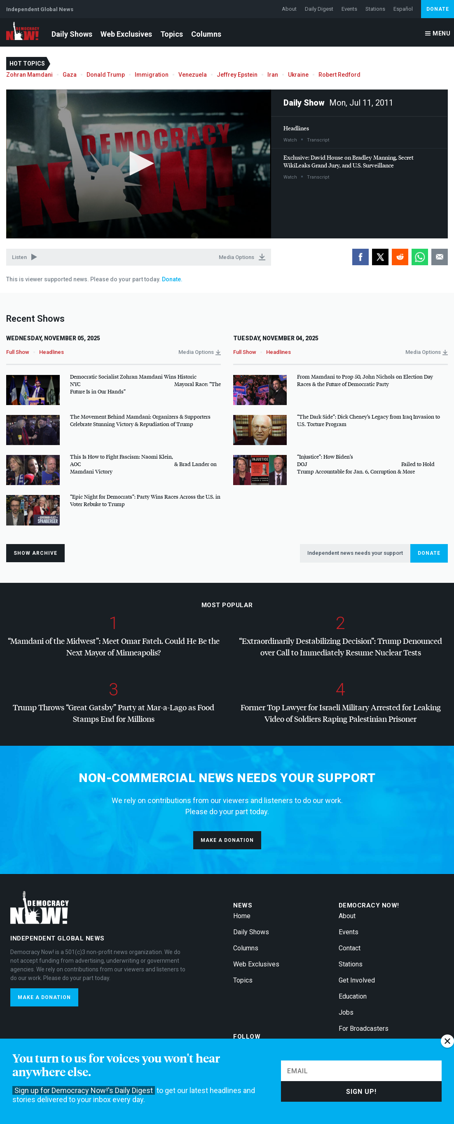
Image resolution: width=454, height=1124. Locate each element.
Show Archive (35, 553)
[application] (138, 164)
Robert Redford (339, 74)
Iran (272, 74)
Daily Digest (319, 9)
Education (353, 996)
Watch (290, 140)
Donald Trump (106, 74)
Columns (206, 34)
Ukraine (298, 74)
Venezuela (192, 74)
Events (349, 9)
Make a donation (227, 840)
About (289, 9)
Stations (375, 9)
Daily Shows (71, 34)
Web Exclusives (126, 34)
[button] (139, 163)
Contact (349, 948)
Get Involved (357, 980)
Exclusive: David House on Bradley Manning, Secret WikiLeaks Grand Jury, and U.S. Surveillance (348, 161)
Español (403, 9)
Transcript (318, 140)
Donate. (172, 279)
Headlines (296, 128)
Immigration (151, 74)
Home (241, 916)
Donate (437, 9)
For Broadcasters (363, 1028)
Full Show (17, 352)
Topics (171, 34)
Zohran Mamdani (29, 74)
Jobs (346, 1012)
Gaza (70, 74)
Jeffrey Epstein (237, 74)
